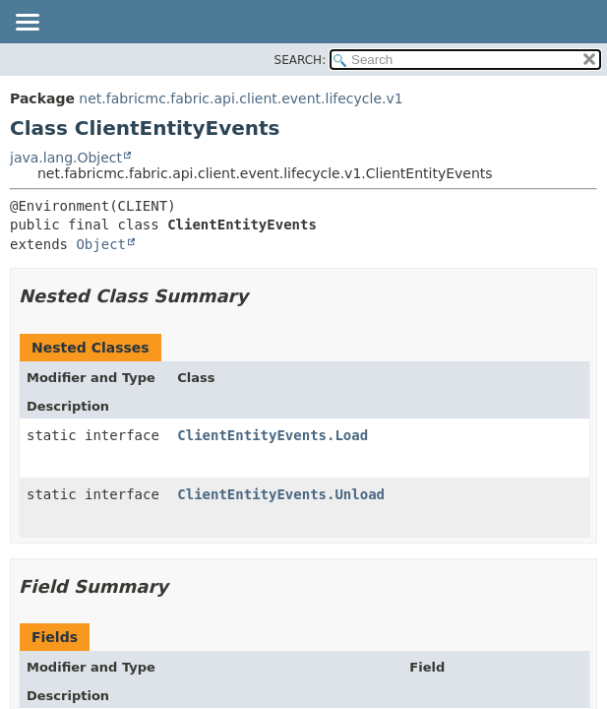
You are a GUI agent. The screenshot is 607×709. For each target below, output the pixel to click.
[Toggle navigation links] (26, 23)
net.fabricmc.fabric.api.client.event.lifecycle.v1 (240, 98)
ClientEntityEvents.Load (272, 435)
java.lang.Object (66, 157)
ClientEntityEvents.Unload (281, 494)
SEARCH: (300, 60)
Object (101, 244)
